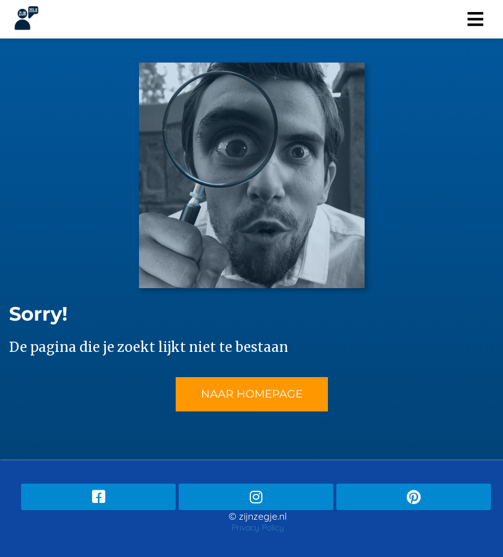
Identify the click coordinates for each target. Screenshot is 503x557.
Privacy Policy (258, 527)
